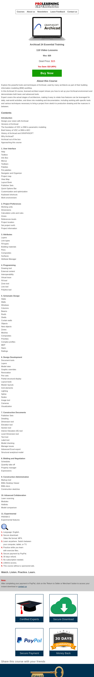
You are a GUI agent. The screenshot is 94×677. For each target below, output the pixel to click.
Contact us (72, 12)
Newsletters (42, 12)
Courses (20, 12)
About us (31, 12)
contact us (22, 587)
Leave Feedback (57, 12)
